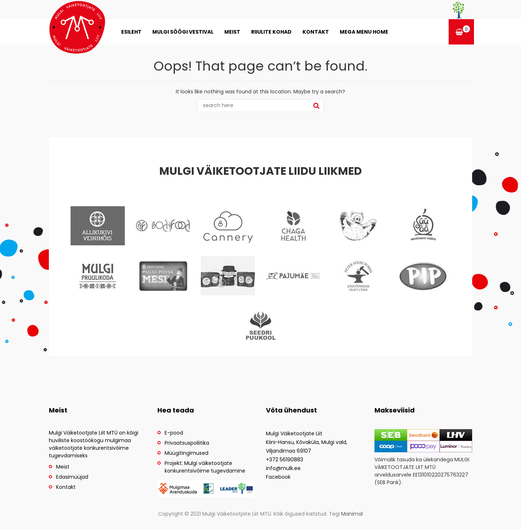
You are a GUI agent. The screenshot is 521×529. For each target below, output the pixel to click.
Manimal (352, 513)
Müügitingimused (186, 453)
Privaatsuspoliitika (187, 443)
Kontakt (315, 31)
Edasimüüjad (72, 477)
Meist (232, 31)
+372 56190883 (284, 459)
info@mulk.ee (283, 468)
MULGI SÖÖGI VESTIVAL (182, 31)
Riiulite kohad (271, 31)
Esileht (131, 31)
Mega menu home (364, 31)
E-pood (174, 432)
